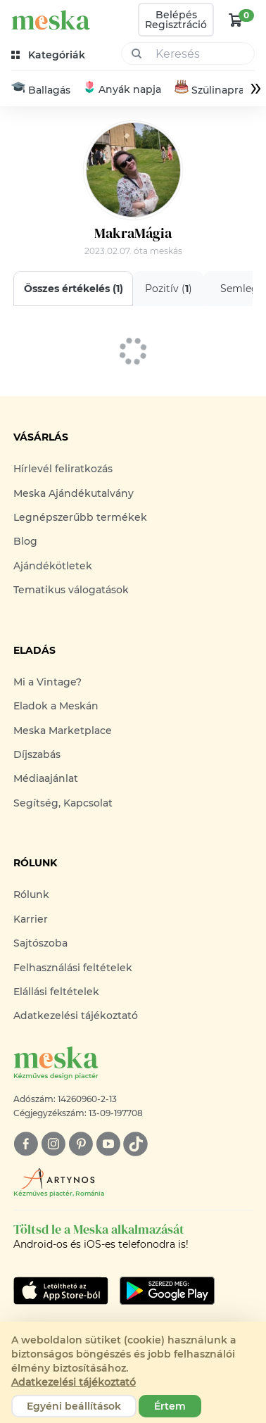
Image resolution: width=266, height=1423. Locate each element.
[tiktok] (135, 1144)
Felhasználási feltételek (72, 967)
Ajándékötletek (52, 565)
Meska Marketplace (62, 730)
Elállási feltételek (56, 991)
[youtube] (108, 1144)
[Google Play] (60, 1291)
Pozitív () (167, 289)
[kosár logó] (235, 19)
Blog (25, 541)
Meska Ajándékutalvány (73, 493)
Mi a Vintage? (47, 682)
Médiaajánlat (45, 778)
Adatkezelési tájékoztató (75, 1015)
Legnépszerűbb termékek (80, 517)
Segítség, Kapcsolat (63, 803)
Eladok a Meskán (56, 706)
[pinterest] (80, 1144)
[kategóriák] (49, 55)
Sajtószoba (40, 943)
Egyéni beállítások (74, 1406)
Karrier (30, 919)
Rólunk (31, 894)
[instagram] (53, 1144)
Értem (170, 1406)
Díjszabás (37, 754)
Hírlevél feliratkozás (63, 468)
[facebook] (25, 1144)
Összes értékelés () (72, 289)
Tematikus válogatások (71, 589)
